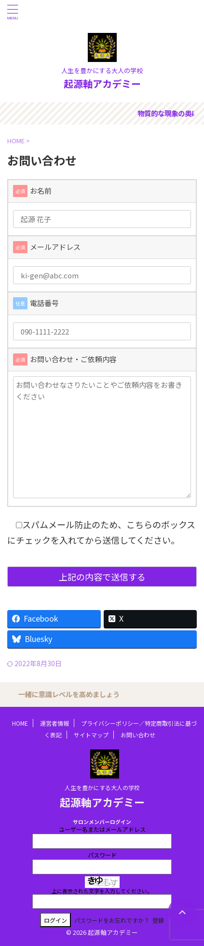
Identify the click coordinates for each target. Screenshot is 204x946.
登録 (158, 920)
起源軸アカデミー (102, 83)
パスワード (102, 855)
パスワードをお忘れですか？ (112, 920)
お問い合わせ (138, 735)
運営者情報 (54, 723)
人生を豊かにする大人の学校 (102, 787)
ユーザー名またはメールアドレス (102, 829)
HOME (20, 723)
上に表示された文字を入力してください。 (102, 891)
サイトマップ (91, 735)
